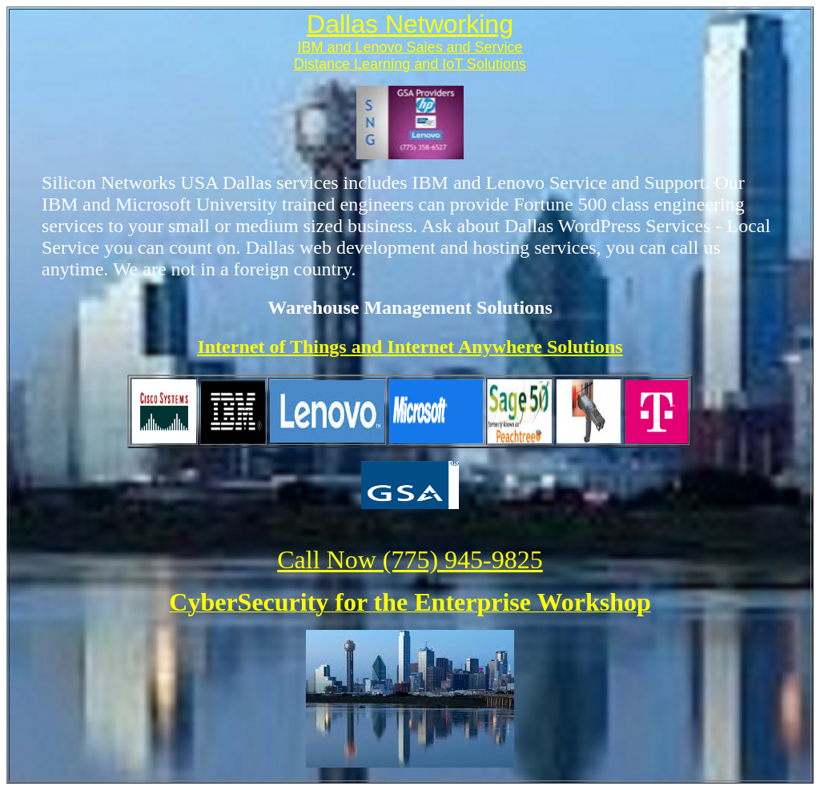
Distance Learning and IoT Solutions (410, 64)
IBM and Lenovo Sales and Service (409, 47)
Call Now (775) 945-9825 (410, 559)
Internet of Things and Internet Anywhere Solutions (409, 346)
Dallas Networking (410, 24)
